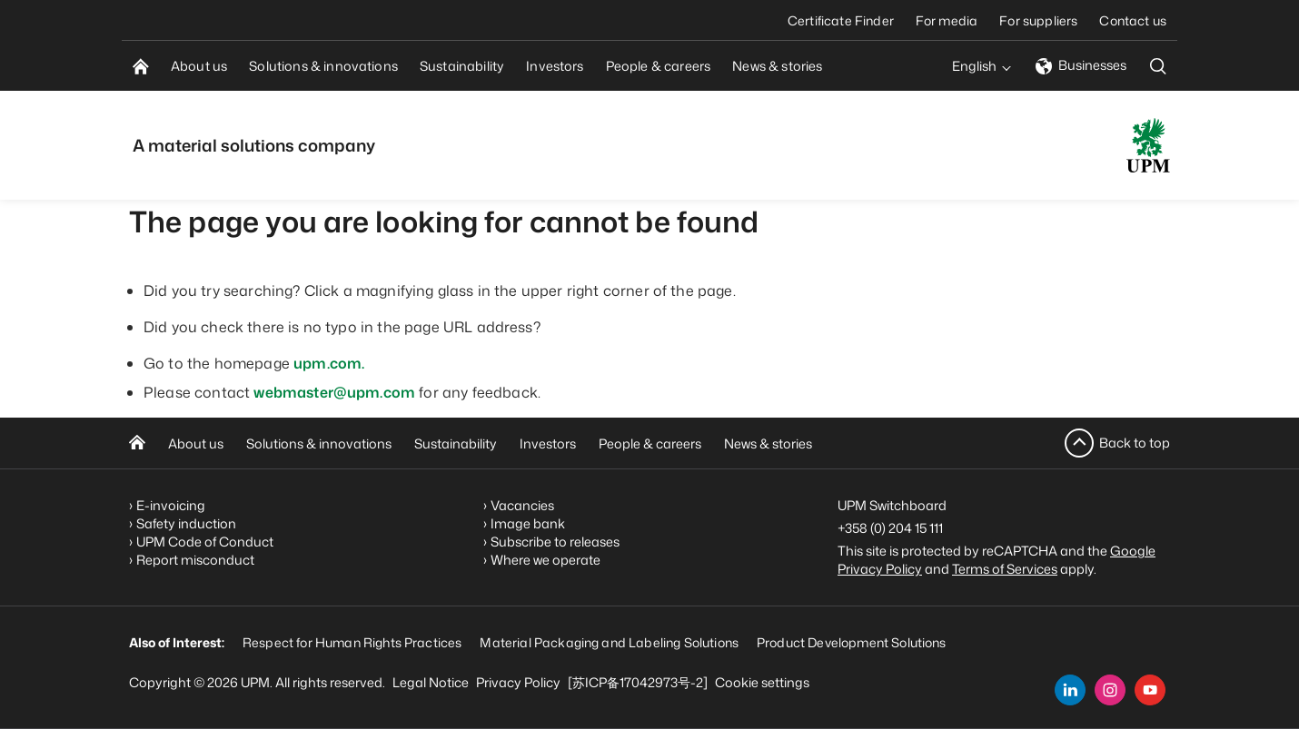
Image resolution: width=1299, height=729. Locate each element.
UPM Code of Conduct (204, 541)
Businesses (1081, 64)
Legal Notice (430, 682)
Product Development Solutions (852, 642)
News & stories (768, 443)
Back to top (1134, 442)
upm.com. (328, 363)
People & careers (650, 443)
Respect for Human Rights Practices (352, 642)
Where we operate (545, 559)
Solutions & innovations (319, 443)
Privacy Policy (518, 682)
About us (195, 443)
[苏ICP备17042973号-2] (638, 682)
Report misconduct (195, 559)
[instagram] (1110, 690)
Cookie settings (762, 682)
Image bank (528, 523)
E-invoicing (170, 505)
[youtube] (1150, 690)
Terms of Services (1004, 568)
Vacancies (522, 505)
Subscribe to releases (555, 541)
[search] (1158, 66)
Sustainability (455, 443)
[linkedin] (1070, 690)
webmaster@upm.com (334, 392)
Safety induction (186, 523)
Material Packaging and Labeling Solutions (609, 642)
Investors (548, 443)
